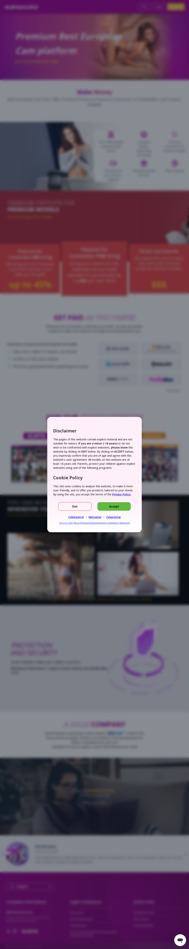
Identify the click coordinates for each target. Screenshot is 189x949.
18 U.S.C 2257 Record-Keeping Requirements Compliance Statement (94, 523)
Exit (75, 506)
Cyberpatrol (76, 517)
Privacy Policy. (121, 494)
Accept (114, 506)
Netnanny (95, 517)
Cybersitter (113, 517)
